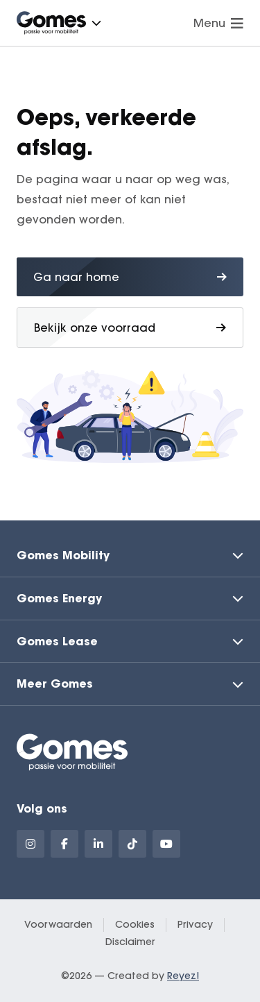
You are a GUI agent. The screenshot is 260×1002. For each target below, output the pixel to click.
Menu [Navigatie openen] (218, 23)
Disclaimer (130, 941)
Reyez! (183, 975)
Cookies (135, 924)
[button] (96, 23)
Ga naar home (130, 277)
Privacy (195, 924)
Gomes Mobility (63, 554)
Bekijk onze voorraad (130, 327)
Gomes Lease (57, 641)
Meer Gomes (55, 683)
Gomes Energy (59, 598)
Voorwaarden (58, 924)
